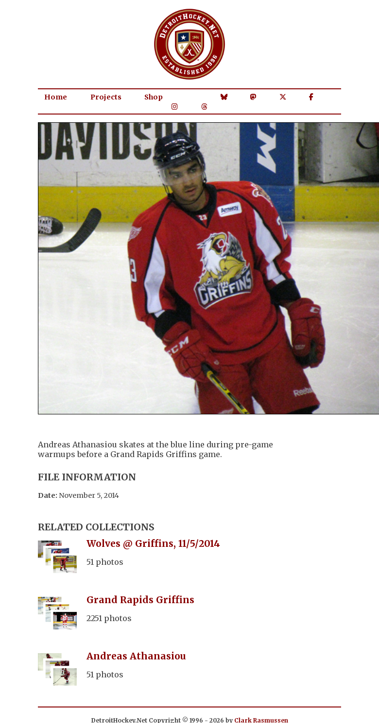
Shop (153, 97)
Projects (105, 97)
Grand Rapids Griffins (140, 600)
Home (55, 97)
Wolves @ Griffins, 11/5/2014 (153, 543)
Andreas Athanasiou (136, 656)
